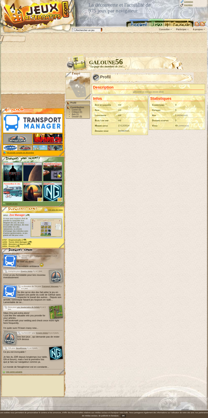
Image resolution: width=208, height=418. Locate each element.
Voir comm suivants (14, 372)
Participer (181, 29)
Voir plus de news (55, 210)
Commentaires (158, 105)
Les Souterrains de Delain (28, 307)
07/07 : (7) (14, 240)
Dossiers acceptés (160, 120)
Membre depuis (101, 126)
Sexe (97, 110)
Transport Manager (42, 256)
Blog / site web (101, 120)
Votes (154, 126)
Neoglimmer (21, 348)
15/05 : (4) (16, 244)
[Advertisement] (33, 81)
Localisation (100, 115)
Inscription (188, 5)
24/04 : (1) (11, 246)
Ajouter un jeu (12, 204)
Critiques (156, 110)
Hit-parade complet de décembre (20, 153)
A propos (198, 29)
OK (123, 416)
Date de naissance (103, 105)
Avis (154, 115)
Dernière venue (101, 131)
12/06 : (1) (17, 242)
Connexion (188, 2)
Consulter (164, 29)
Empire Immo (26, 271)
